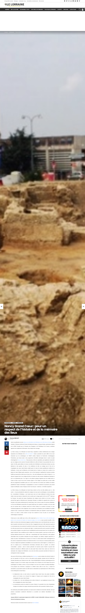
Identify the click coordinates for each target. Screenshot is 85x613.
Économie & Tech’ (24, 9)
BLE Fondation (36, 602)
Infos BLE (65, 9)
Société (59, 9)
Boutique (16, 1)
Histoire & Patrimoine (37, 9)
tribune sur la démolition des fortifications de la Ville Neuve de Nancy (37, 442)
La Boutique (73, 9)
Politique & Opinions (50, 9)
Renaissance (35, 556)
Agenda (7, 9)
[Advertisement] (42, 21)
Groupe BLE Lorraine (8, 1)
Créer (69, 561)
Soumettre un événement (32, 1)
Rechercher (79, 439)
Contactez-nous (22, 1)
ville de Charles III (30, 453)
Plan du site (41, 1)
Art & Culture (14, 9)
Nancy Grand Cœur (22, 460)
